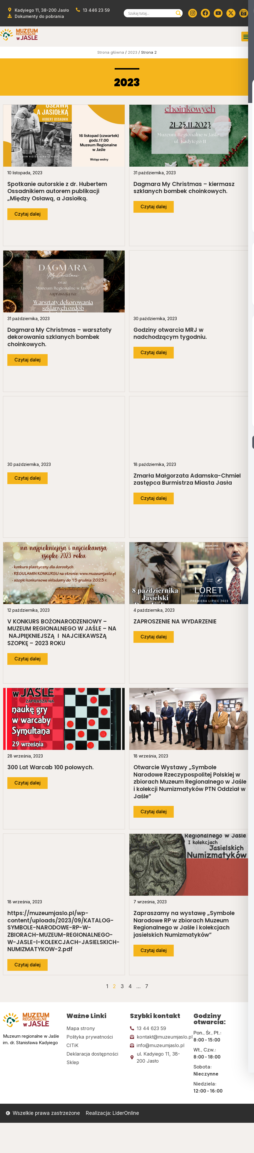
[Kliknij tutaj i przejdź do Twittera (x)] (230, 13)
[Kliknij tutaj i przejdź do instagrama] (192, 13)
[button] (246, 36)
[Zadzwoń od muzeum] (93, 10)
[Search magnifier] (178, 13)
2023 (132, 52)
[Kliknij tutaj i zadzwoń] (159, 1028)
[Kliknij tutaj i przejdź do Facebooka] (205, 13)
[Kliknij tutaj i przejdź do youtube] (218, 13)
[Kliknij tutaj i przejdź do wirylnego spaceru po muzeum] (243, 13)
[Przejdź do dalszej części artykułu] (27, 214)
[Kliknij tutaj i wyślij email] (159, 1036)
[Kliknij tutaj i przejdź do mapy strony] (95, 1028)
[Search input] (150, 13)
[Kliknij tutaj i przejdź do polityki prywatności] (95, 1036)
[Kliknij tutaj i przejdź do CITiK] (95, 1045)
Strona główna (110, 52)
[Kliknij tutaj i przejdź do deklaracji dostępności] (95, 1053)
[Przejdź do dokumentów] (35, 16)
